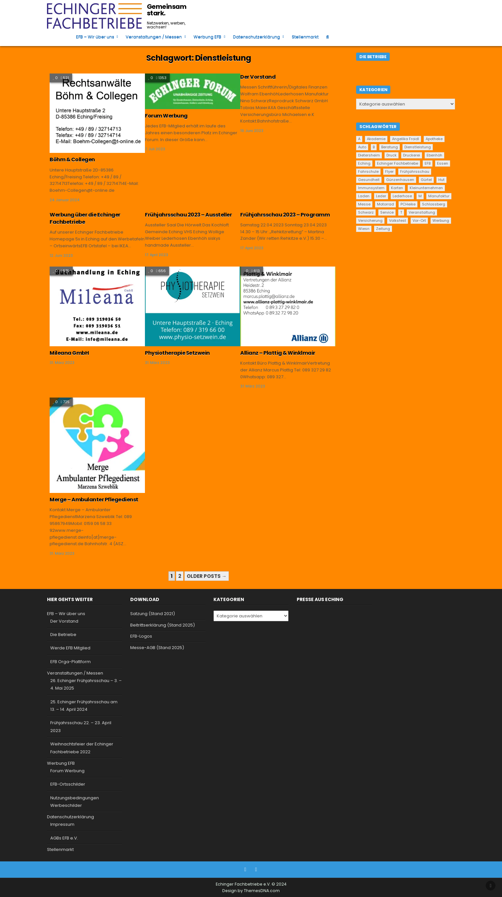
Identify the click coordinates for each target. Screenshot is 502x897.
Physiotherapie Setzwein (177, 353)
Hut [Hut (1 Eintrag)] (441, 179)
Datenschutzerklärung (256, 37)
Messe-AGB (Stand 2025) (157, 647)
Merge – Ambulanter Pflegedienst (94, 499)
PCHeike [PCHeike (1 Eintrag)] (408, 204)
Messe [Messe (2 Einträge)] (364, 204)
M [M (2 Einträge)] (420, 196)
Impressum (62, 824)
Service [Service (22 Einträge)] (387, 212)
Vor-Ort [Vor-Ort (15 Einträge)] (419, 220)
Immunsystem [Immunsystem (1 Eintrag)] (371, 187)
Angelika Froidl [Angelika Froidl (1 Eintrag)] (405, 138)
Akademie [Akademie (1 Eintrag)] (376, 138)
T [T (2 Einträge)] (401, 212)
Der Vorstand (257, 77)
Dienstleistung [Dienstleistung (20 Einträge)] (417, 147)
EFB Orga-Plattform (70, 662)
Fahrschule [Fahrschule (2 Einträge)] (368, 171)
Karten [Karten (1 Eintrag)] (397, 187)
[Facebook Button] (245, 869)
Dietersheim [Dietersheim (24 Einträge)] (369, 155)
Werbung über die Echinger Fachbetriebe (85, 218)
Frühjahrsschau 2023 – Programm (285, 215)
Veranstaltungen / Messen (154, 37)
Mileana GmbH (69, 353)
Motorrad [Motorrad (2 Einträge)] (385, 204)
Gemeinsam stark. (167, 10)
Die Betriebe (63, 634)
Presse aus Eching (320, 599)
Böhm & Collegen (72, 159)
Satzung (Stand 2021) (152, 614)
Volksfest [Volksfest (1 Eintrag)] (397, 220)
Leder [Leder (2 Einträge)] (381, 196)
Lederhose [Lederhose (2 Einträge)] (402, 196)
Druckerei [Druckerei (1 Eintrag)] (411, 155)
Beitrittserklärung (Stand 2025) (162, 625)
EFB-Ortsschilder (67, 784)
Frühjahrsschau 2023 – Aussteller (188, 215)
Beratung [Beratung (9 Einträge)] (389, 147)
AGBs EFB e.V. (64, 838)
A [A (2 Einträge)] (359, 138)
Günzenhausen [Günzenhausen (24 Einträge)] (400, 179)
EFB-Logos (141, 636)
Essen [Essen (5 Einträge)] (442, 163)
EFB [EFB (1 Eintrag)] (428, 163)
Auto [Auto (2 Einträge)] (362, 147)
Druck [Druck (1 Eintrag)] (391, 155)
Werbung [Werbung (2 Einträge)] (440, 220)
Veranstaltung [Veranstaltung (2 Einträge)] (422, 212)
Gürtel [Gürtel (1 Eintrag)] (426, 179)
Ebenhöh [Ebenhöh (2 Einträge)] (434, 155)
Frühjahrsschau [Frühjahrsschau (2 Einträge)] (414, 171)
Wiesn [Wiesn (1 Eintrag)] (363, 228)
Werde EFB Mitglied (70, 648)
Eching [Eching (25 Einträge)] (364, 163)
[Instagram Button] (256, 869)
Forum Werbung (166, 116)
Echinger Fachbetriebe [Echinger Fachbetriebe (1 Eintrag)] (397, 163)
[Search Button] (327, 37)
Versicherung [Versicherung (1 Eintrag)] (370, 220)
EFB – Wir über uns (95, 37)
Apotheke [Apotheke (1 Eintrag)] (434, 138)
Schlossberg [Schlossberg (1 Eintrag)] (433, 204)
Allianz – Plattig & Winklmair (277, 353)
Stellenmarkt (305, 37)
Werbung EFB (207, 37)
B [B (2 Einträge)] (374, 147)
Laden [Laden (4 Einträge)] (363, 196)
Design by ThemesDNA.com (251, 890)
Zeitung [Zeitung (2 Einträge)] (383, 228)
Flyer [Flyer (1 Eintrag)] (389, 171)
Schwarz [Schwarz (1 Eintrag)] (366, 212)
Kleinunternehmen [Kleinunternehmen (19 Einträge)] (426, 187)
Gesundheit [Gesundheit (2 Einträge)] (369, 179)
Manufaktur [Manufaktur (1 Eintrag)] (438, 196)
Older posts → (207, 576)
